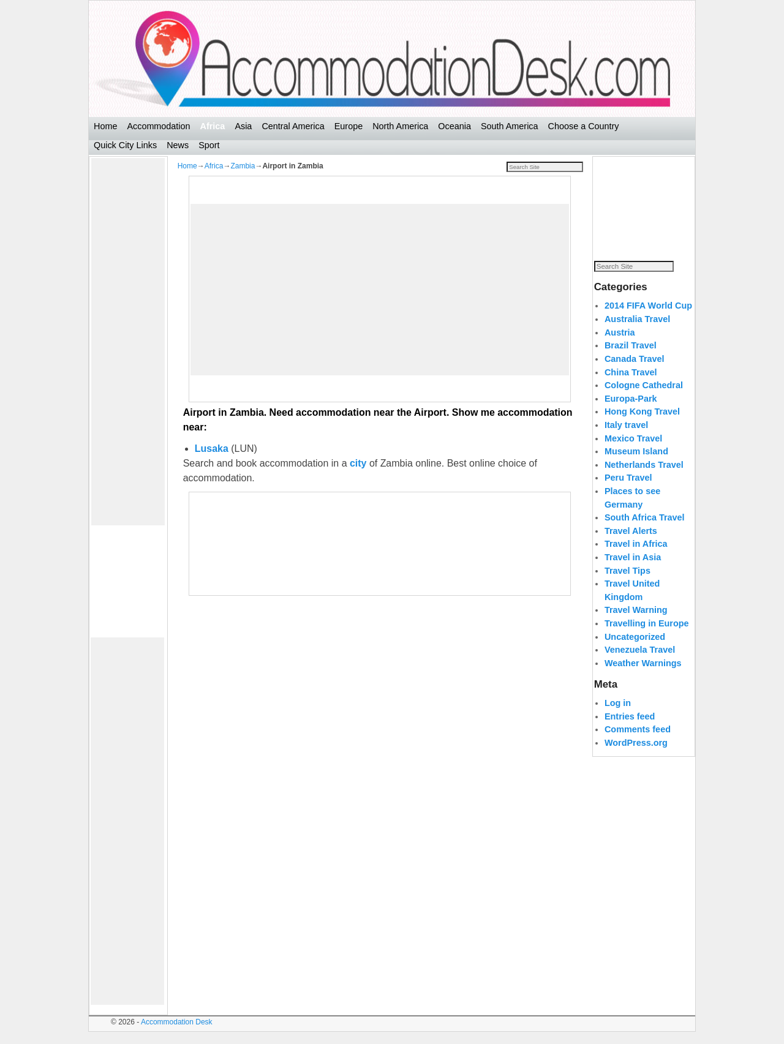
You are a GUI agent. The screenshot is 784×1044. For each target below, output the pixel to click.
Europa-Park (631, 411)
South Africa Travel (645, 531)
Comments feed (638, 743)
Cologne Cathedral (644, 399)
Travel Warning (636, 623)
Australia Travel (637, 332)
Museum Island (636, 465)
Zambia (242, 166)
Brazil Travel (631, 359)
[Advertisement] (128, 341)
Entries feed (630, 729)
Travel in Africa (636, 557)
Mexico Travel (633, 451)
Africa (212, 126)
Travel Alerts (631, 544)
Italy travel (626, 438)
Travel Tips (627, 583)
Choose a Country (583, 126)
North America (400, 126)
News (178, 145)
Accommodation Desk (177, 1022)
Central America (293, 126)
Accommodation (158, 126)
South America (509, 126)
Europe (348, 126)
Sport (208, 145)
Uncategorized (635, 650)
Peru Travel (628, 491)
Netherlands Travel (644, 478)
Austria (620, 345)
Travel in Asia (633, 571)
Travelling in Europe (647, 637)
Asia (243, 126)
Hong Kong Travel (642, 425)
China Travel (631, 385)
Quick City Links (125, 145)
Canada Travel (635, 372)
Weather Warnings (643, 677)
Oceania (454, 126)
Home (105, 126)
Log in (618, 716)
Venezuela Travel (640, 663)
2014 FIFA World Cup (648, 319)
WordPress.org (636, 756)
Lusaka (211, 448)
